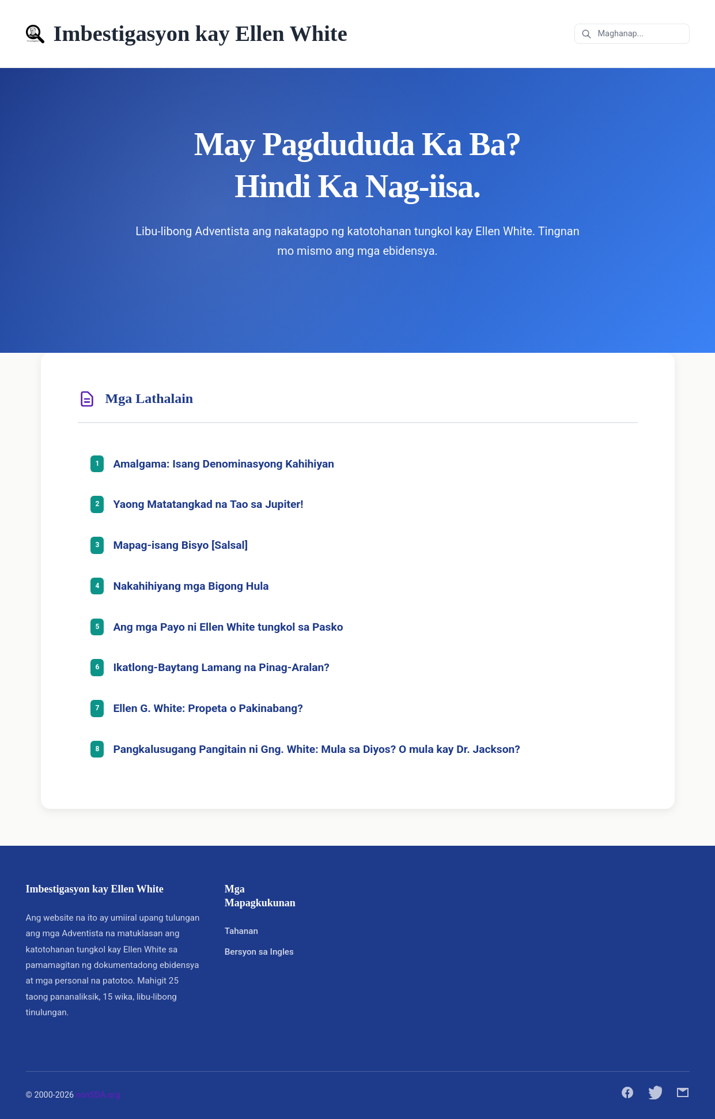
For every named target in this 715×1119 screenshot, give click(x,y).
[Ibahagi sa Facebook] (627, 1095)
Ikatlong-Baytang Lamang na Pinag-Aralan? (222, 667)
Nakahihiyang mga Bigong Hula (191, 586)
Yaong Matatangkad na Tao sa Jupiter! (209, 504)
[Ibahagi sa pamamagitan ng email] (683, 1095)
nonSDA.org (98, 1095)
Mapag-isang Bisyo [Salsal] (181, 545)
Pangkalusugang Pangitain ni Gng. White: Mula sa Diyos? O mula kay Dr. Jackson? (317, 749)
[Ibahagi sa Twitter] (655, 1095)
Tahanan (241, 931)
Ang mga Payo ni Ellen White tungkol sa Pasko (228, 627)
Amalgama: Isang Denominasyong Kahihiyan (224, 463)
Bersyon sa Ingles (259, 952)
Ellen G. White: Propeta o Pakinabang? (208, 708)
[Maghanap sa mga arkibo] (632, 34)
